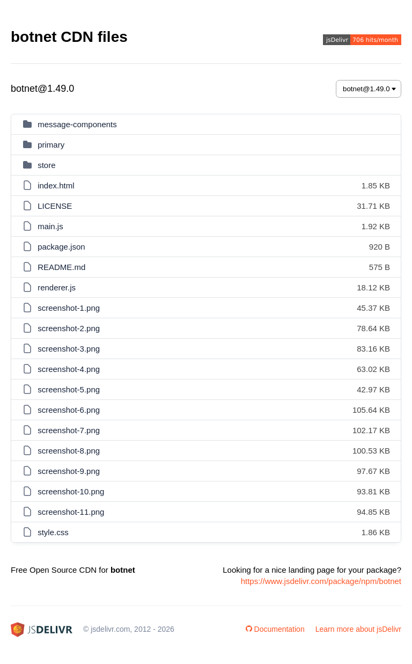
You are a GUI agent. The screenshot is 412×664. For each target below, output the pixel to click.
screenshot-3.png (69, 348)
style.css (53, 532)
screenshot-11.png (71, 511)
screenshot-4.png (69, 369)
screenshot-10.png (71, 491)
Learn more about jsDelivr (358, 629)
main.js (50, 226)
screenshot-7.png (69, 430)
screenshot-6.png (69, 409)
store (46, 165)
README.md (61, 267)
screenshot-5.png (69, 389)
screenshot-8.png (69, 450)
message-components (77, 124)
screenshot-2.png (69, 328)
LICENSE (55, 205)
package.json (61, 246)
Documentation (275, 629)
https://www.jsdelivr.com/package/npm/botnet (321, 581)
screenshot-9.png (69, 471)
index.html (56, 185)
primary (51, 144)
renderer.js (57, 287)
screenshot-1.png (69, 307)
